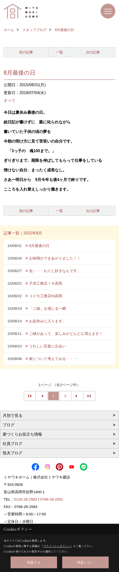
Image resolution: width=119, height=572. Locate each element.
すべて (9, 100)
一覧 (59, 52)
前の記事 (26, 52)
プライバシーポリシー (56, 546)
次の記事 (93, 52)
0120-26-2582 (25, 499)
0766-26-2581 (51, 499)
